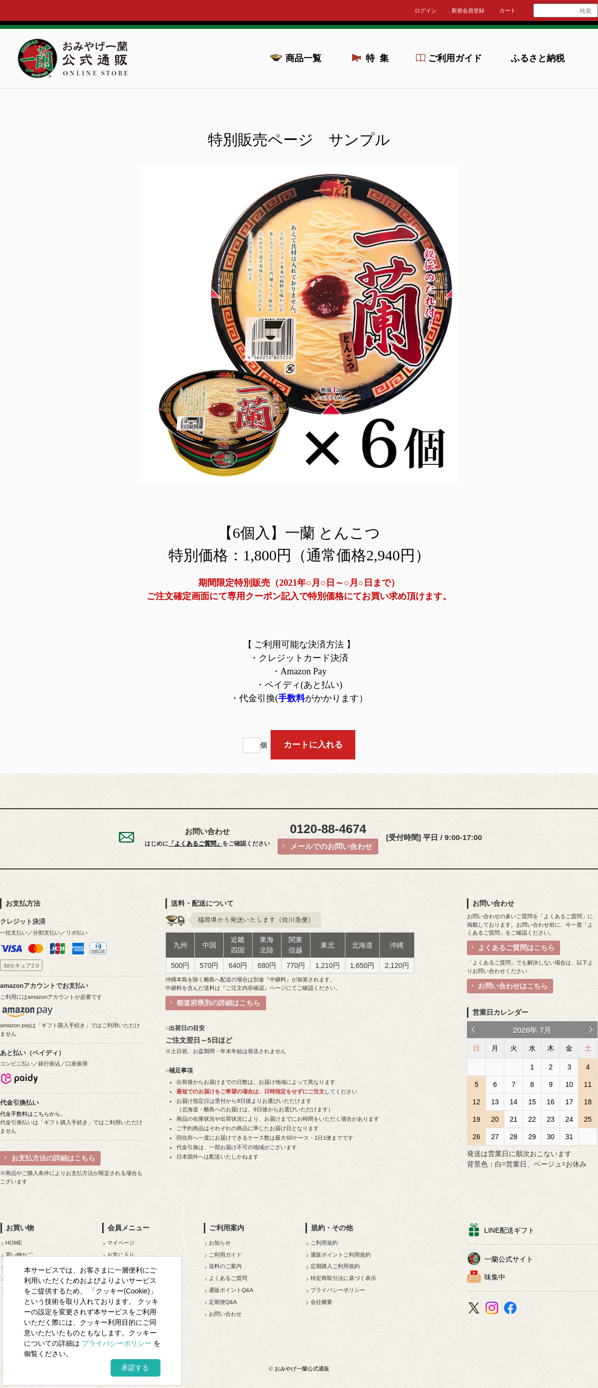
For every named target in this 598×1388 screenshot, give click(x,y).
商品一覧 (303, 58)
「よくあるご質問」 (195, 843)
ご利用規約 (324, 1243)
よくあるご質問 (228, 1278)
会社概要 (321, 1302)
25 (588, 1119)
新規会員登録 (467, 10)
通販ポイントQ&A (231, 1290)
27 (495, 1137)
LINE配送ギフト (509, 1230)
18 (588, 1102)
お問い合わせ (225, 1314)
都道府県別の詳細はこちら (218, 1003)
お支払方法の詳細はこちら (53, 1158)
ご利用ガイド (455, 58)
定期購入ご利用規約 (335, 1266)
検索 (586, 10)
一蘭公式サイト (508, 1259)
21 (513, 1119)
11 (588, 1084)
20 (495, 1119)
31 (569, 1137)
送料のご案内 (225, 1266)
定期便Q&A (223, 1302)
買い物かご (19, 1255)
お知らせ (220, 1243)
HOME (13, 1243)
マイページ (121, 1243)
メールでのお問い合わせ (331, 846)
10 (569, 1084)
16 (550, 1102)
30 (550, 1137)
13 (495, 1102)
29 (532, 1137)
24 (569, 1119)
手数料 (291, 698)
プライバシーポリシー (337, 1290)
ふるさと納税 (538, 58)
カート (507, 10)
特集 (380, 58)
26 (476, 1137)
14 (513, 1102)
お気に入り (121, 1255)
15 (532, 1102)
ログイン (426, 10)
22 (532, 1119)
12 (476, 1102)
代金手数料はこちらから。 (33, 1114)
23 (550, 1119)
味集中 (494, 1277)
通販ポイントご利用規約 (340, 1255)
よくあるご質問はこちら (516, 948)
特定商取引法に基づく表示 (343, 1278)
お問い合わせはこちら (513, 986)
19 (476, 1119)
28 (513, 1137)
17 (569, 1102)
